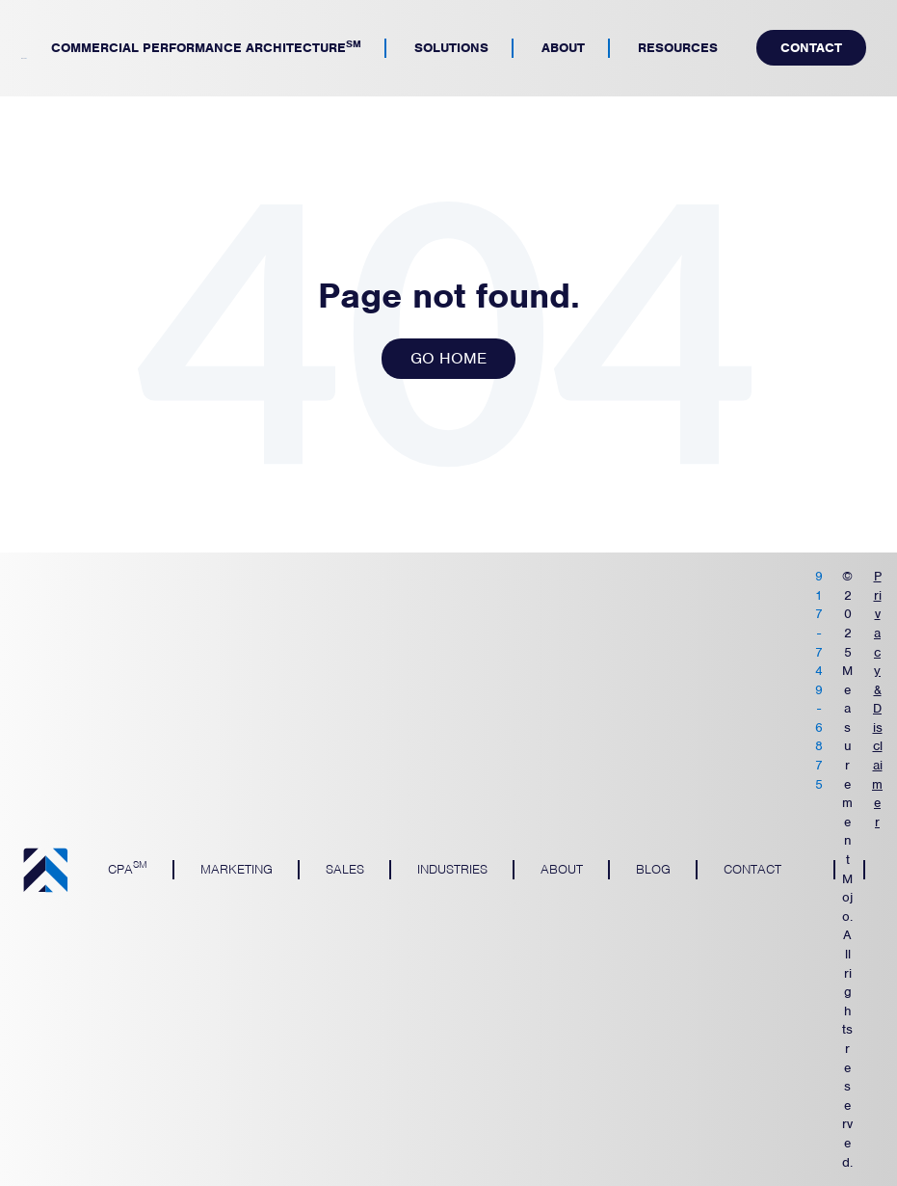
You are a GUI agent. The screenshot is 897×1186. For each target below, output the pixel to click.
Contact (811, 48)
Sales (345, 869)
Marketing (236, 869)
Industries (452, 869)
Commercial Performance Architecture (206, 46)
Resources (678, 48)
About (563, 48)
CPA (127, 866)
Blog (653, 869)
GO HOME (448, 358)
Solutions (451, 48)
